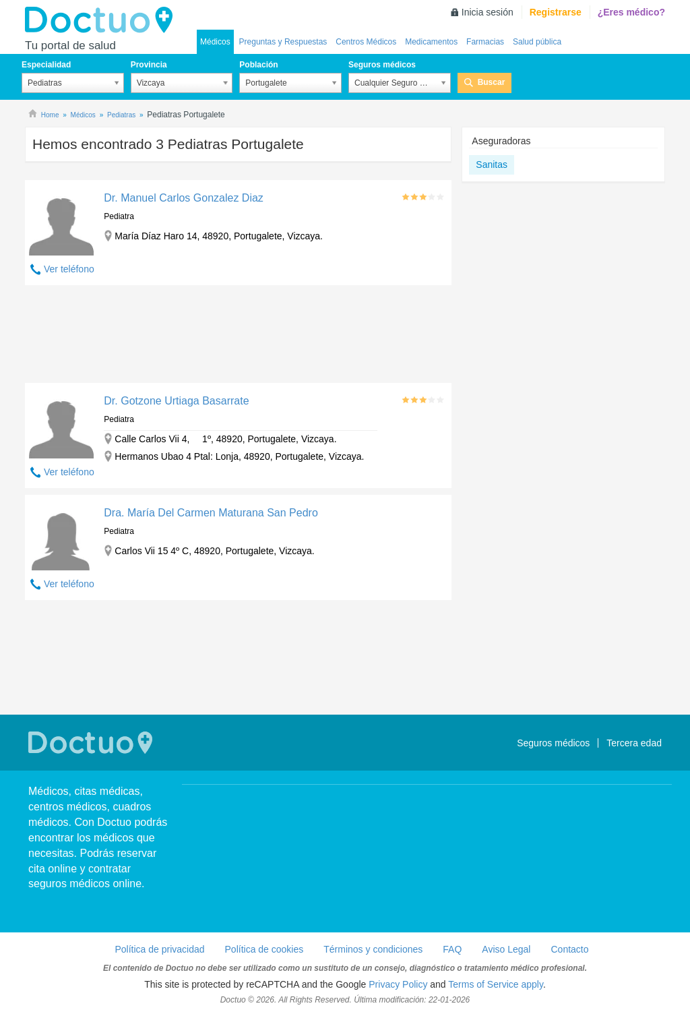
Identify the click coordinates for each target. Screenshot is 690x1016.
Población (258, 65)
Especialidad (46, 65)
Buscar (491, 82)
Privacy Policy (398, 984)
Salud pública (537, 42)
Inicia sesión (487, 12)
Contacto (569, 949)
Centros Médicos (366, 42)
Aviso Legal (506, 949)
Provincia (149, 65)
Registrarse (556, 12)
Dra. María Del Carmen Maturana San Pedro (210, 512)
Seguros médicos (382, 65)
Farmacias (485, 42)
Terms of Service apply (495, 984)
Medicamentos (431, 42)
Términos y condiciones (372, 949)
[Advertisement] (238, 337)
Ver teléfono (69, 269)
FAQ (452, 949)
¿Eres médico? (631, 12)
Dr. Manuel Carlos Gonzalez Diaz (183, 198)
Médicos (215, 42)
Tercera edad (634, 743)
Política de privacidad (159, 949)
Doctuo (102, 20)
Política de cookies (264, 949)
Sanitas (491, 164)
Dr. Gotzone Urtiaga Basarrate (176, 401)
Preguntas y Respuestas (283, 42)
